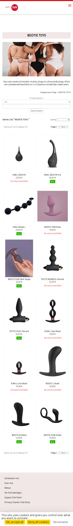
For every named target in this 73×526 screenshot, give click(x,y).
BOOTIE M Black (19, 435)
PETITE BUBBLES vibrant (52, 279)
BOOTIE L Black (52, 383)
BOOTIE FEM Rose (52, 227)
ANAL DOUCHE (19, 175)
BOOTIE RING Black (52, 435)
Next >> (64, 127)
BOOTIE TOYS (65, 92)
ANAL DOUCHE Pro (52, 175)
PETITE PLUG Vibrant (19, 331)
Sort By (53, 120)
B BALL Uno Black (19, 383)
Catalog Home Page (48, 92)
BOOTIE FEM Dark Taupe (19, 279)
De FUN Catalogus (13, 492)
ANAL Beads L (19, 227)
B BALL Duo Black (52, 331)
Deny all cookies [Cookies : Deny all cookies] (38, 522)
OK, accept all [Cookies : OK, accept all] (15, 522)
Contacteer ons (11, 478)
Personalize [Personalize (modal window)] (60, 522)
